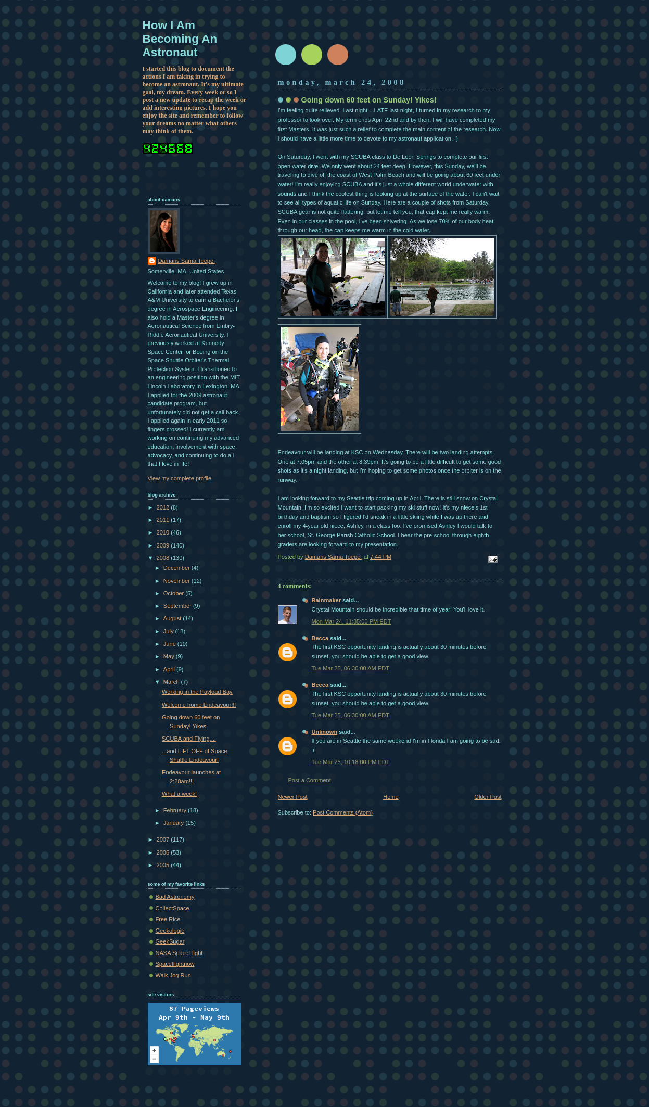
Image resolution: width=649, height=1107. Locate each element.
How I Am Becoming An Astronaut (180, 39)
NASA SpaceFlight (179, 953)
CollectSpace (172, 908)
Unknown (325, 732)
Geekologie (170, 930)
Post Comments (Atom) (343, 812)
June (170, 644)
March (172, 682)
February (175, 810)
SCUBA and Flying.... (189, 738)
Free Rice (168, 919)
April (169, 669)
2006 (164, 852)
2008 (164, 558)
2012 (164, 507)
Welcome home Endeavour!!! (199, 705)
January (174, 823)
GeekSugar (170, 941)
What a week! (179, 794)
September (178, 606)
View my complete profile (180, 478)
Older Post (487, 797)
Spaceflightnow (175, 964)
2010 (164, 532)
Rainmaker (326, 600)
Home (390, 797)
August (173, 618)
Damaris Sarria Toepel (186, 261)
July (169, 631)
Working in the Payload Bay (197, 692)
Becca (320, 638)
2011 (164, 520)
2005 (164, 865)
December (177, 568)
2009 (164, 545)
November (177, 581)
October (174, 593)
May (169, 656)
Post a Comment (309, 780)
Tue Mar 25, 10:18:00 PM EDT (351, 762)
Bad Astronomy (175, 897)
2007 (164, 839)
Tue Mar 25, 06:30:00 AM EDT (350, 668)
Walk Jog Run (173, 975)
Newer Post (293, 797)
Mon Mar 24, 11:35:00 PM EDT (351, 621)
